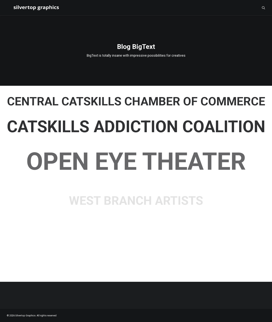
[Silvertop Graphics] (30, 7)
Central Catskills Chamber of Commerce (136, 101)
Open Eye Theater (136, 161)
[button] (263, 7)
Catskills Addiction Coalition (136, 126)
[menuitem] (263, 7)
